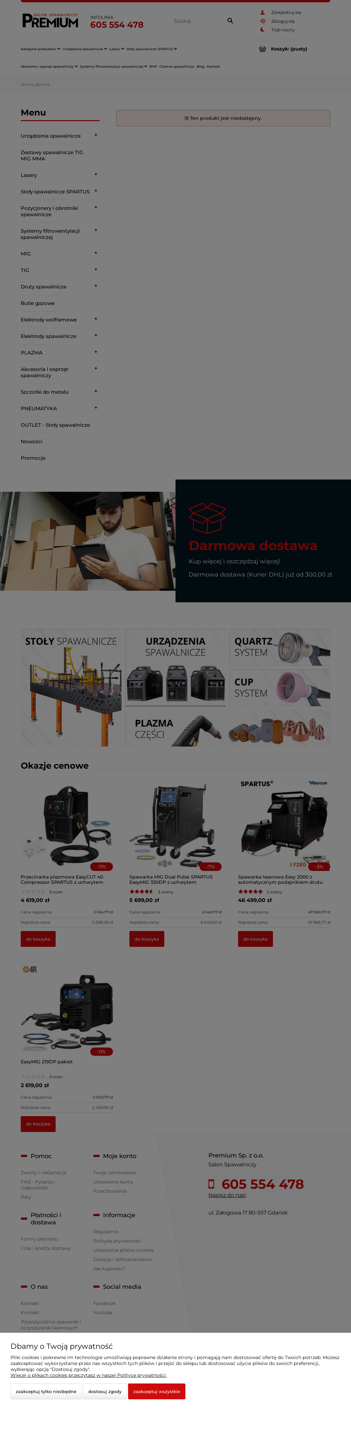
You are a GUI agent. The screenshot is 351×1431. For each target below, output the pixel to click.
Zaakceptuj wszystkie (156, 1391)
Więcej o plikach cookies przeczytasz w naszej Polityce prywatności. (89, 1375)
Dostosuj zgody (105, 1391)
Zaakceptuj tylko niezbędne (46, 1391)
